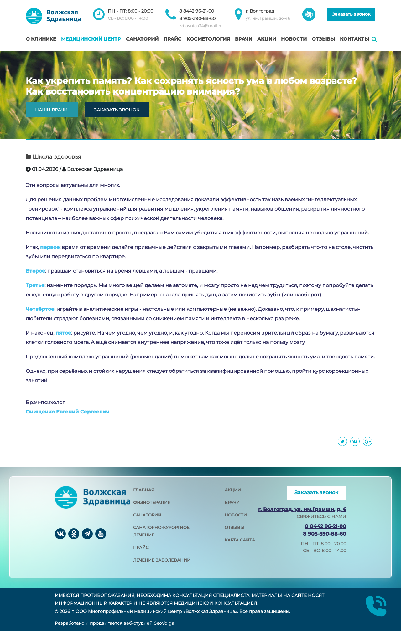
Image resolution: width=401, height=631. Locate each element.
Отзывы (323, 39)
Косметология (208, 39)
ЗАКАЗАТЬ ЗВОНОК (116, 110)
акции (233, 489)
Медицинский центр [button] (91, 39)
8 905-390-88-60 (197, 18)
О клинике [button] (41, 39)
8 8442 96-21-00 (196, 11)
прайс (140, 547)
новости (236, 514)
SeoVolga (164, 623)
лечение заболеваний (161, 559)
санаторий (147, 514)
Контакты (354, 39)
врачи (232, 502)
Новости (294, 39)
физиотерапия (152, 502)
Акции (266, 39)
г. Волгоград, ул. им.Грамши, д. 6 (302, 509)
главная (143, 489)
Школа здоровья (53, 156)
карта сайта (240, 539)
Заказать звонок (351, 14)
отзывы (234, 527)
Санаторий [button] (142, 39)
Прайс (172, 39)
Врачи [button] (243, 39)
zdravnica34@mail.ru (201, 25)
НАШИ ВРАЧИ (52, 110)
